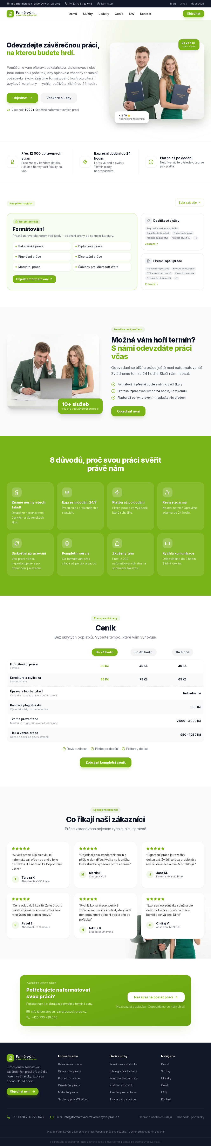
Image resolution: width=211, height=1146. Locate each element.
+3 (195, 238)
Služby (88, 13)
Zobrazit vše (190, 202)
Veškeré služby (58, 98)
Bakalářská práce (29, 246)
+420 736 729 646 (78, 3)
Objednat (193, 13)
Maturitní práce (27, 267)
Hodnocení (197, 3)
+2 (176, 278)
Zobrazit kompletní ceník (106, 762)
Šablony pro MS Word (73, 1099)
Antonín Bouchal (154, 1131)
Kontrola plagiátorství (157, 238)
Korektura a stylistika (123, 1064)
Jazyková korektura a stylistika (162, 228)
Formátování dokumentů (159, 278)
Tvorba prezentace (123, 1092)
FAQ (131, 13)
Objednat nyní (128, 411)
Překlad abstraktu (122, 1085)
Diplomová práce (89, 246)
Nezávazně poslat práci (156, 997)
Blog (173, 3)
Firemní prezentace (184, 273)
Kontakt (145, 13)
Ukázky (103, 13)
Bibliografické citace (123, 1071)
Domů (73, 13)
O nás (183, 3)
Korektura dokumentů (184, 268)
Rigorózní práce (28, 256)
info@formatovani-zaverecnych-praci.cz (56, 1011)
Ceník (119, 13)
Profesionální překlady (158, 268)
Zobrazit (152, 243)
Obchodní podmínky (190, 1117)
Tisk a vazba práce (182, 233)
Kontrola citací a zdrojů (158, 233)
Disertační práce (88, 256)
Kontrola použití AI (181, 238)
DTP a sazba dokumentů (159, 273)
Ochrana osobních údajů (155, 1117)
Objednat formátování (34, 279)
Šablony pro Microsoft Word (96, 267)
